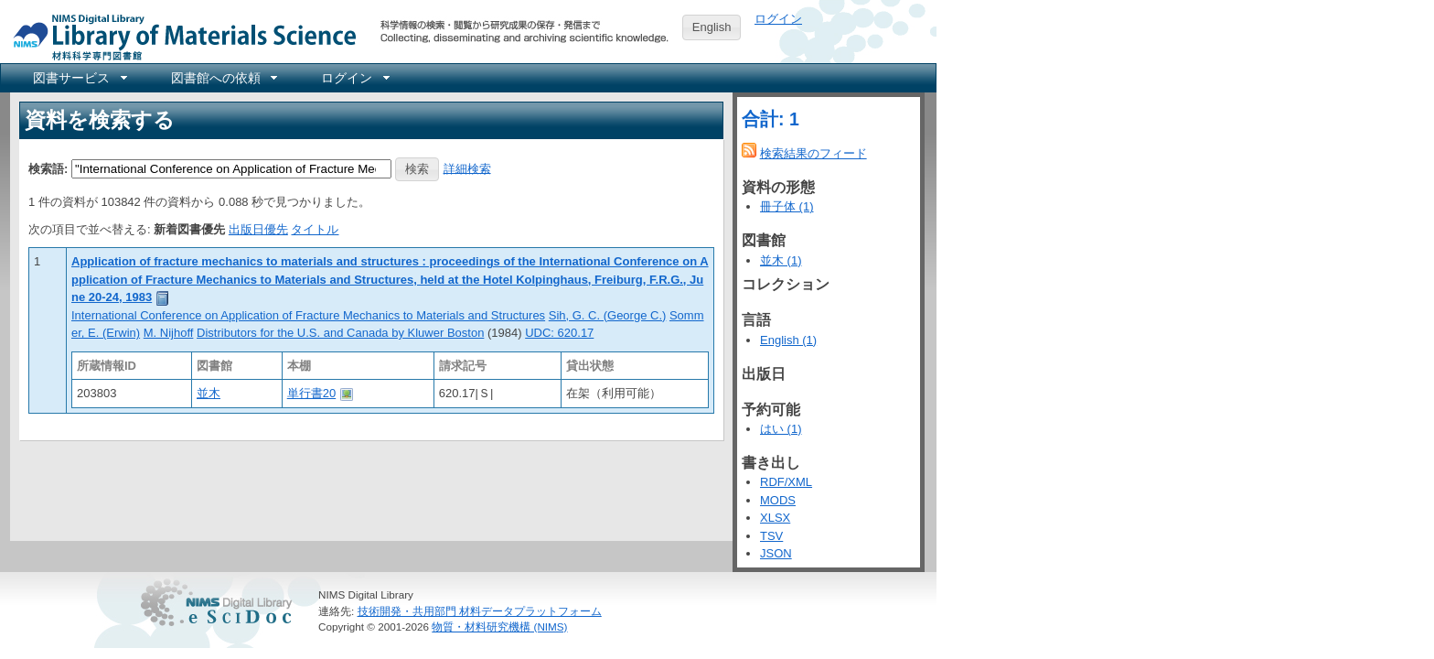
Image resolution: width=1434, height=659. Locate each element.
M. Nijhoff (169, 333)
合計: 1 (770, 119)
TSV (771, 536)
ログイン (778, 19)
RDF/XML (786, 482)
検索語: (48, 168)
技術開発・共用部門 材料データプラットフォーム (480, 611)
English (712, 27)
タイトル (314, 229)
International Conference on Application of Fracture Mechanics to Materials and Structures (308, 315)
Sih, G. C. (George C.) (608, 315)
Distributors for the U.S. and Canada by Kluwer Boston (340, 333)
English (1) (788, 340)
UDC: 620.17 (559, 333)
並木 (208, 393)
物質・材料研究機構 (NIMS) (499, 626)
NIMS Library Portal (179, 36)
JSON (776, 553)
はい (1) (781, 429)
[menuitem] (78, 78)
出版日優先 (258, 229)
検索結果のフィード (813, 153)
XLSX (775, 517)
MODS (778, 500)
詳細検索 (467, 168)
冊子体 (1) (787, 206)
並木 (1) (781, 260)
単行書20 (311, 393)
